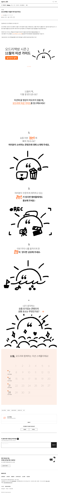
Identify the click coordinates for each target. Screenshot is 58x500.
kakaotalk (11, 488)
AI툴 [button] (26, 5)
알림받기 (29, 422)
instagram (3, 488)
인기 (14, 5)
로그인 (56, 1)
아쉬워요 (33, 429)
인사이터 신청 (18, 476)
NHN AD (3, 473)
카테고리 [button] (3, 5)
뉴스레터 (23, 476)
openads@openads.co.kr (8, 482)
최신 (12, 5)
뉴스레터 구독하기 (6, 465)
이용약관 (2, 486)
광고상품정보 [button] (22, 5)
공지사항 (8, 476)
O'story (8, 5)
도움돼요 (24, 429)
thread (7, 488)
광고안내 (28, 476)
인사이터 (17, 5)
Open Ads (4, 2)
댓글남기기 (54, 444)
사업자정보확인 (14, 481)
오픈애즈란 (3, 476)
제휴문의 (12, 476)
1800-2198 (48, 481)
